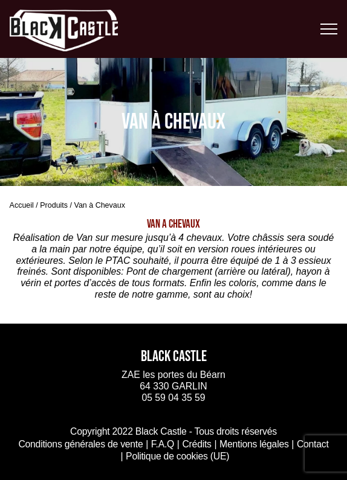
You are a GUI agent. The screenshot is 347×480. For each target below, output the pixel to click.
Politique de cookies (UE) (177, 456)
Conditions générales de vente (80, 444)
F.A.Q (162, 444)
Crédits (196, 444)
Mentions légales (254, 444)
